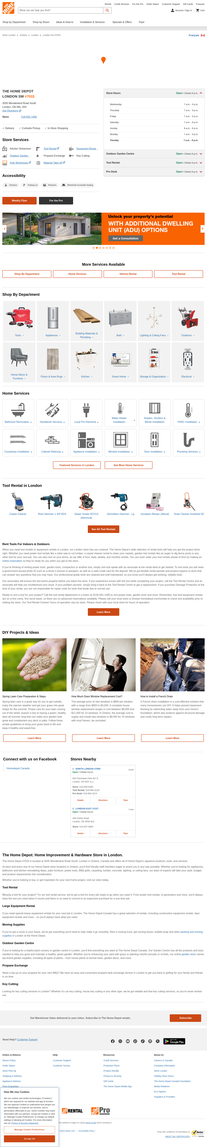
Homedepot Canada (18, 768)
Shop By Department (26, 274)
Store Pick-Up (9, 1071)
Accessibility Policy (86, 1131)
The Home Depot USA (65, 1131)
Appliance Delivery (12, 1081)
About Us (159, 1055)
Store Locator (9, 35)
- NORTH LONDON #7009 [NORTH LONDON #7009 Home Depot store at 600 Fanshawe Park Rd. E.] (86, 768)
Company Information (164, 1065)
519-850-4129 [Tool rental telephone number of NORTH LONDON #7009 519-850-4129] (92, 790)
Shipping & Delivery (12, 1076)
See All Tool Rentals (103, 529)
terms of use (91, 1123)
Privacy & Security (112, 1076)
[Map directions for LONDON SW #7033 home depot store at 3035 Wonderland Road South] (103, 62)
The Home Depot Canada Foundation (172, 1081)
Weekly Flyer (19, 200)
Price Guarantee (11, 1086)
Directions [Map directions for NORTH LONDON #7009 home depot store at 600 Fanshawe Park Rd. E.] (103, 800)
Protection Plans (112, 1065)
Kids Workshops (20, 162)
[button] (107, 10)
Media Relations (162, 1086)
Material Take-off (54, 162)
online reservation (12, 561)
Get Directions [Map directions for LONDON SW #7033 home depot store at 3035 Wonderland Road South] (11, 110)
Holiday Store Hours (164, 1076)
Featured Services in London (77, 465)
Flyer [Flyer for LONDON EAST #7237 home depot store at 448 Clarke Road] (125, 833)
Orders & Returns (11, 1055)
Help (55, 1055)
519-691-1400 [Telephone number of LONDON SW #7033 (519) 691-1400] (29, 117)
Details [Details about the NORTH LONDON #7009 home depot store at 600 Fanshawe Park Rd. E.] (80, 800)
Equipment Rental (88, 148)
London (35, 35)
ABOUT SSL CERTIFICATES (177, 1137)
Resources (109, 1055)
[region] (29, 1117)
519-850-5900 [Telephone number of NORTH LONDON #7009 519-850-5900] (86, 787)
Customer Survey (61, 1065)
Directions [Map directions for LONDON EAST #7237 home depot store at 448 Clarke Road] (103, 833)
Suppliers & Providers (164, 1097)
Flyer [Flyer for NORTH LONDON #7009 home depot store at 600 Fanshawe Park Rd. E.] (125, 800)
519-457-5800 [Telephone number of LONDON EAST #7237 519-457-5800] (86, 826)
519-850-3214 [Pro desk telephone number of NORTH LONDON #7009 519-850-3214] (90, 793)
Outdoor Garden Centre (24, 155)
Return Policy (9, 1060)
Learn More (103, 612)
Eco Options (160, 1091)
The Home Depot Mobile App (118, 1086)
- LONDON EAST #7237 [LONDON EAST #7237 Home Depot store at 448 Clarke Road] (85, 808)
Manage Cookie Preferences (29, 1129)
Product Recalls (111, 1071)
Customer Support (171, 4)
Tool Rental (51, 148)
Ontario (23, 35)
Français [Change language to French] (200, 4)
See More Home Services (129, 465)
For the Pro (137, 4)
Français (194, 35)
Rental (108, 4)
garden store (189, 954)
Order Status (152, 4)
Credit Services (121, 4)
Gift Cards (188, 4)
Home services (77, 274)
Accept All (29, 1139)
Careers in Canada (163, 1060)
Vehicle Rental (128, 274)
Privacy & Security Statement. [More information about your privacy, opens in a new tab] (25, 1123)
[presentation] (4, 229)
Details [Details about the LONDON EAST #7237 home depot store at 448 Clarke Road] (80, 833)
